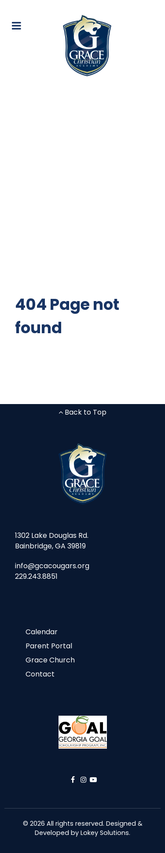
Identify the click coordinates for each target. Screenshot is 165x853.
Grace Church (50, 660)
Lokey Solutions (105, 832)
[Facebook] (73, 780)
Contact (40, 674)
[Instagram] (84, 780)
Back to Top (82, 412)
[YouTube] (93, 780)
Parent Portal (49, 646)
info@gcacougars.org (52, 566)
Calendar (42, 632)
